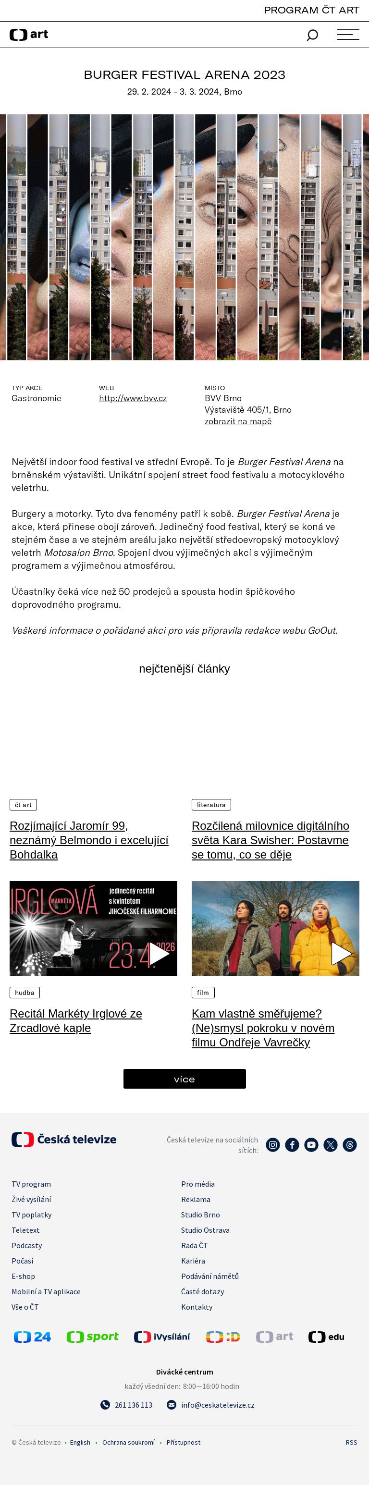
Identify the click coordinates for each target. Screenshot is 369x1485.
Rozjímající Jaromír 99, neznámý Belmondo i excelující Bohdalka (89, 840)
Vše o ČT (25, 1307)
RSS (351, 1442)
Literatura (211, 804)
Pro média (198, 1184)
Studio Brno (200, 1214)
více (184, 1079)
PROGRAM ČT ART (311, 10)
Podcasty (27, 1245)
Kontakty (196, 1307)
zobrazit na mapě (238, 421)
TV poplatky (31, 1214)
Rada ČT (194, 1245)
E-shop (23, 1276)
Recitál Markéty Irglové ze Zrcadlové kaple (76, 1020)
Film (203, 992)
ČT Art (23, 804)
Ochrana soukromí (128, 1442)
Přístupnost (183, 1442)
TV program (31, 1184)
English (80, 1442)
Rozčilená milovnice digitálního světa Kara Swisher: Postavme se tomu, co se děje (270, 840)
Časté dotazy (202, 1291)
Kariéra (193, 1260)
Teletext (26, 1230)
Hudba (25, 992)
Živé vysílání (31, 1199)
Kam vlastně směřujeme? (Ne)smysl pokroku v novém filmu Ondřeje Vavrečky (263, 1028)
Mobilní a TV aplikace (46, 1291)
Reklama (195, 1199)
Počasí (22, 1260)
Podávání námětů (210, 1276)
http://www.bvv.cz (133, 398)
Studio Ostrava (205, 1230)
